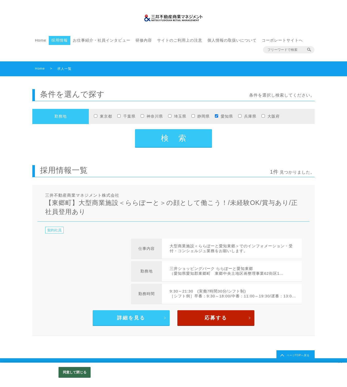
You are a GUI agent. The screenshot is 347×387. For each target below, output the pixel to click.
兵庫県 (250, 116)
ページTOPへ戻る (298, 355)
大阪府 (273, 116)
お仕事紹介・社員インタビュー (101, 40)
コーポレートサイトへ (282, 40)
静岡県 (203, 116)
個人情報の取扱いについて (232, 40)
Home (40, 40)
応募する (216, 317)
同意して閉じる (74, 372)
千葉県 (129, 116)
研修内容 (144, 40)
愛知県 (227, 116)
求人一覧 (64, 69)
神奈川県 (155, 116)
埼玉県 (180, 116)
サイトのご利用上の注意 (179, 40)
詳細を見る (131, 317)
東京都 (106, 116)
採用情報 (59, 40)
